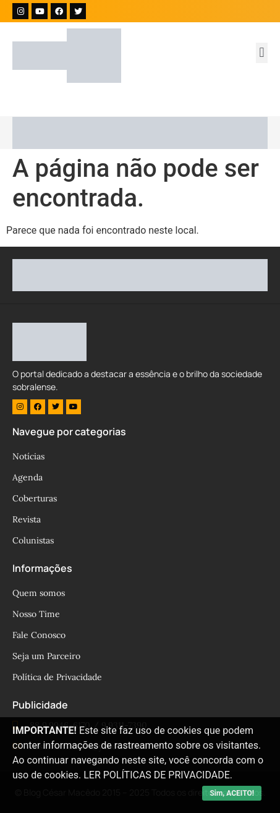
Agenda (27, 477)
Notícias (28, 456)
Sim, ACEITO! (232, 793)
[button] (262, 53)
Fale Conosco (39, 635)
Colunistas (33, 540)
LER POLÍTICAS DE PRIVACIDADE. (157, 775)
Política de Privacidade (57, 677)
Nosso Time (36, 613)
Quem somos (38, 592)
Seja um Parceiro (46, 656)
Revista (26, 519)
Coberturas (34, 498)
